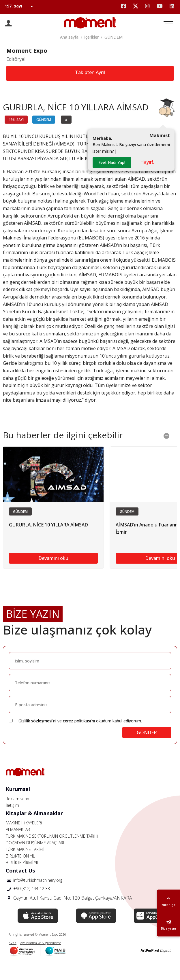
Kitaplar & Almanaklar (34, 813)
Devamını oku (53, 558)
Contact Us (20, 870)
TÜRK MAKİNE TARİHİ (25, 849)
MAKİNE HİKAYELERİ (24, 823)
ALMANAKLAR (18, 829)
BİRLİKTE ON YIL (20, 856)
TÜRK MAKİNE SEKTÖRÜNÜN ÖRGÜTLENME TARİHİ (52, 836)
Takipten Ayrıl (90, 72)
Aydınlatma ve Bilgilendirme (40, 943)
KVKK (12, 943)
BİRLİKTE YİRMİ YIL (22, 862)
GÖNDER (147, 732)
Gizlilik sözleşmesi (35, 721)
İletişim (12, 805)
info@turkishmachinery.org (37, 880)
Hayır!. (147, 162)
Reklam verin (17, 798)
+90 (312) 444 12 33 (31, 888)
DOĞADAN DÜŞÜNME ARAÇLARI (35, 842)
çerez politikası (77, 721)
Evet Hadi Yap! (111, 162)
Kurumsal (18, 788)
